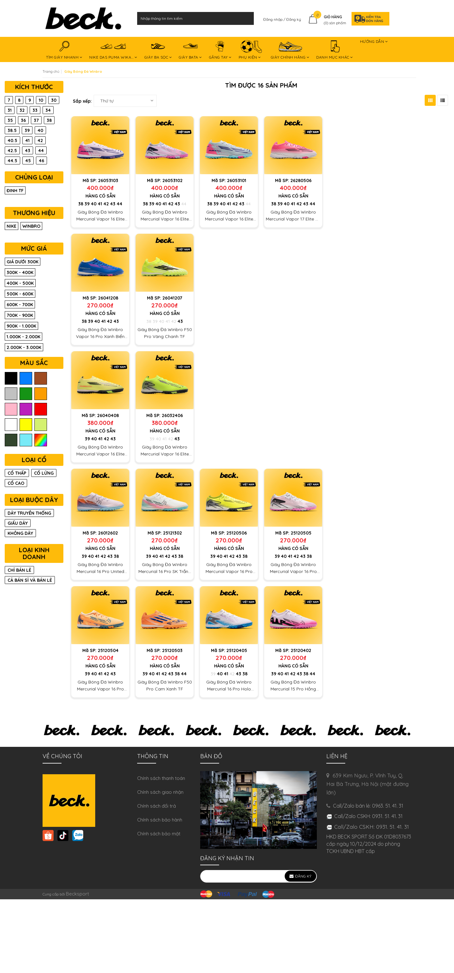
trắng (11, 425)
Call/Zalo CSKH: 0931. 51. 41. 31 (371, 826)
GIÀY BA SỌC (158, 50)
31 (10, 110)
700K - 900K (20, 315)
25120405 (236, 650)
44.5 (12, 160)
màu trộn (41, 440)
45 (28, 160)
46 (41, 160)
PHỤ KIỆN (251, 50)
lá (26, 394)
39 (87, 204)
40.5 (12, 140)
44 (119, 204)
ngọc (26, 440)
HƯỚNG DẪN (374, 42)
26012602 (108, 533)
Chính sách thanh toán (161, 778)
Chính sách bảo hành (159, 820)
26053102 (172, 180)
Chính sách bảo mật (158, 834)
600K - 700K (20, 304)
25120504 (108, 650)
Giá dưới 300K (22, 262)
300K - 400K (20, 272)
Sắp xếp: (82, 101)
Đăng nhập (273, 19)
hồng (11, 409)
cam (41, 394)
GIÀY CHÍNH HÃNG (290, 50)
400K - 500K (20, 283)
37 (36, 120)
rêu (11, 440)
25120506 (236, 533)
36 (23, 120)
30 (53, 100)
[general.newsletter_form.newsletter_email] (258, 876)
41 (100, 204)
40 (93, 204)
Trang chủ (51, 71)
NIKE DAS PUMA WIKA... (113, 50)
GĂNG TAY (220, 50)
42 (106, 204)
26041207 (172, 298)
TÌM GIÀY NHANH (64, 50)
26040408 (108, 415)
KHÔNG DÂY (20, 533)
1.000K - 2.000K (23, 337)
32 (22, 110)
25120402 (301, 650)
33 (35, 110)
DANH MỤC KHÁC (334, 50)
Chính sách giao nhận (160, 792)
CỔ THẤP (17, 473)
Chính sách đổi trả (156, 806)
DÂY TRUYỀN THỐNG (29, 513)
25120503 (172, 650)
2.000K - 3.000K (24, 347)
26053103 (108, 180)
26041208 (108, 298)
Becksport (77, 894)
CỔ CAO (16, 483)
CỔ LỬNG (44, 473)
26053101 (236, 180)
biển (26, 378)
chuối (41, 425)
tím (26, 409)
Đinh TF (15, 190)
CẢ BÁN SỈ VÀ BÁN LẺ (30, 580)
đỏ (41, 409)
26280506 (300, 180)
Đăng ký (293, 19)
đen (11, 378)
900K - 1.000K (21, 326)
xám (11, 394)
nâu (41, 378)
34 (48, 110)
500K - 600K (20, 294)
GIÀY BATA (190, 50)
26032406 (172, 415)
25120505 (301, 533)
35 (10, 120)
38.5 (12, 130)
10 (41, 100)
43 (112, 204)
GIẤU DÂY (18, 523)
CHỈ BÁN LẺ (19, 570)
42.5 (12, 150)
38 (80, 204)
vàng (26, 425)
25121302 (172, 533)
